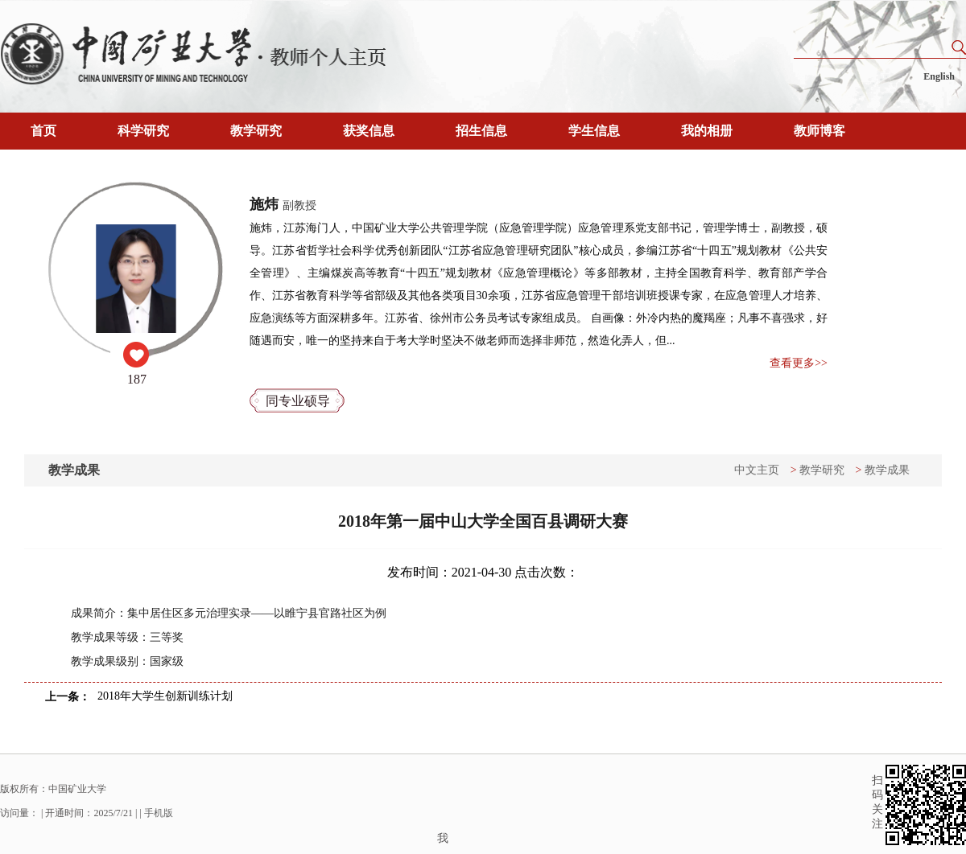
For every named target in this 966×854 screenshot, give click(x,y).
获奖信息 (368, 131)
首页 (43, 131)
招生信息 (481, 131)
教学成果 (887, 470)
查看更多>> (799, 363)
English (939, 76)
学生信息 (594, 131)
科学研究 (143, 131)
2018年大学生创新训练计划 (165, 696)
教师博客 (819, 131)
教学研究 (256, 131)
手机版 (158, 813)
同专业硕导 (298, 401)
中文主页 (756, 470)
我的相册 (707, 131)
